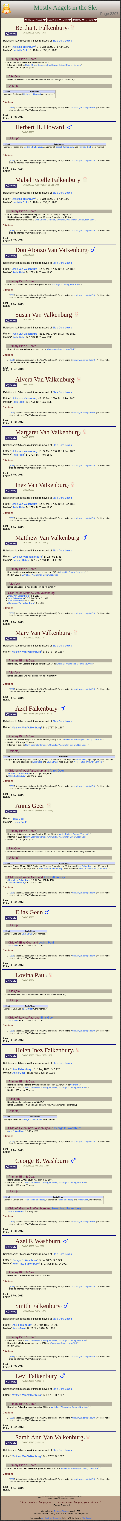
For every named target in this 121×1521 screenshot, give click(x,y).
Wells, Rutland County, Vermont (88, 762)
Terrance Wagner (61, 1511)
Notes (39, 19)
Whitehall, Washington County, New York (40, 575)
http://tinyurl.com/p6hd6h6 (83, 107)
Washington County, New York (65, 284)
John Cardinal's (46, 1518)
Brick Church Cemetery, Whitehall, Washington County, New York (64, 220)
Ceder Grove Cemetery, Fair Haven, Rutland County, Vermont (53, 65)
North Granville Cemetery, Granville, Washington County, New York (55, 745)
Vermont (74, 1085)
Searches (52, 19)
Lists (65, 19)
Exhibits (76, 19)
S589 (12, 107)
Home (27, 19)
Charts (89, 19)
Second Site (57, 1518)
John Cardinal (87, 1518)
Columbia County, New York (72, 572)
